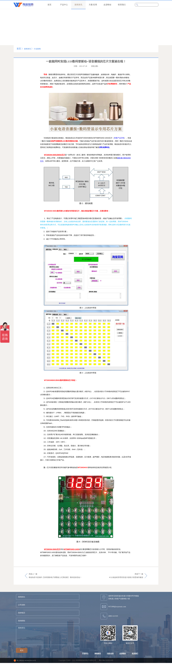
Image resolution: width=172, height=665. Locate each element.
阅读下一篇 (126, 576)
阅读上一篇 (55, 576)
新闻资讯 (27, 49)
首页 (49, 5)
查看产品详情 (119, 138)
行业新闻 (37, 49)
